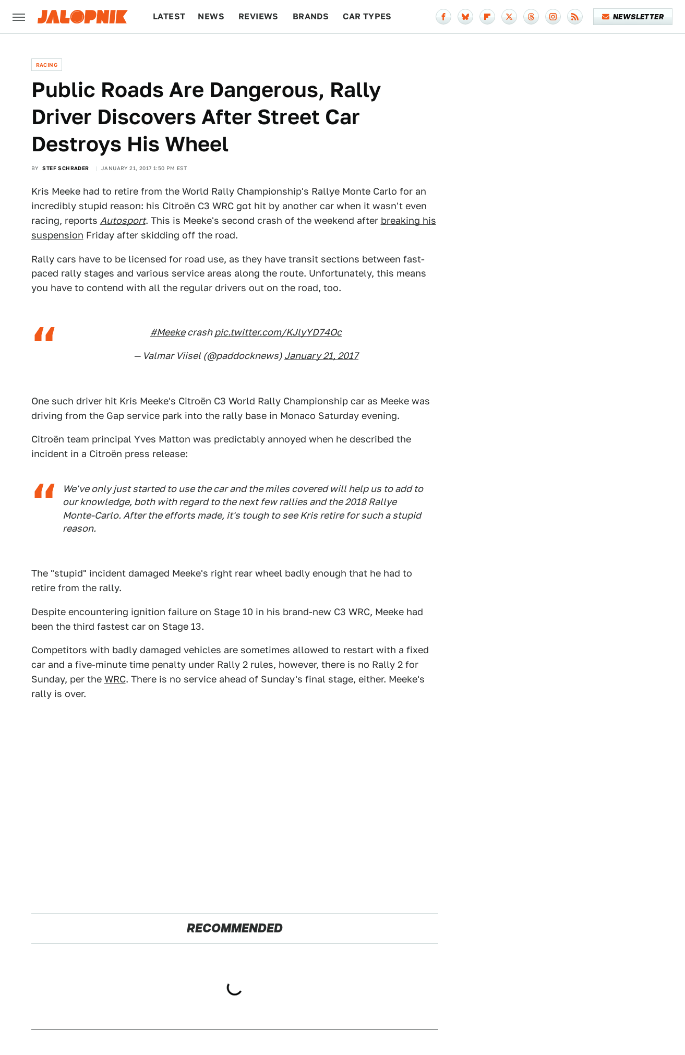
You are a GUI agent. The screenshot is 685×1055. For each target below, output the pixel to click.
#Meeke (167, 332)
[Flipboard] (487, 17)
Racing (46, 65)
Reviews (258, 16)
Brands (311, 16)
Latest (169, 16)
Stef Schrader (65, 168)
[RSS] (575, 17)
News (211, 16)
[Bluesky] (465, 17)
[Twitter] (509, 17)
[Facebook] (443, 17)
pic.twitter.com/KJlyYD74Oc (278, 332)
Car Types (367, 16)
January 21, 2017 (321, 355)
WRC (115, 679)
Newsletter (633, 16)
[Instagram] (553, 17)
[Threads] (531, 17)
